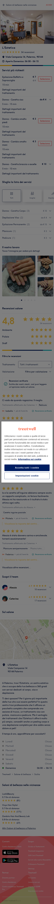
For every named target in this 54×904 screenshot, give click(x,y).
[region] (27, 452)
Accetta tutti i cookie (27, 468)
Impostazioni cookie (27, 476)
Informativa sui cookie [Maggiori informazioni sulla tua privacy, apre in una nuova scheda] (29, 459)
